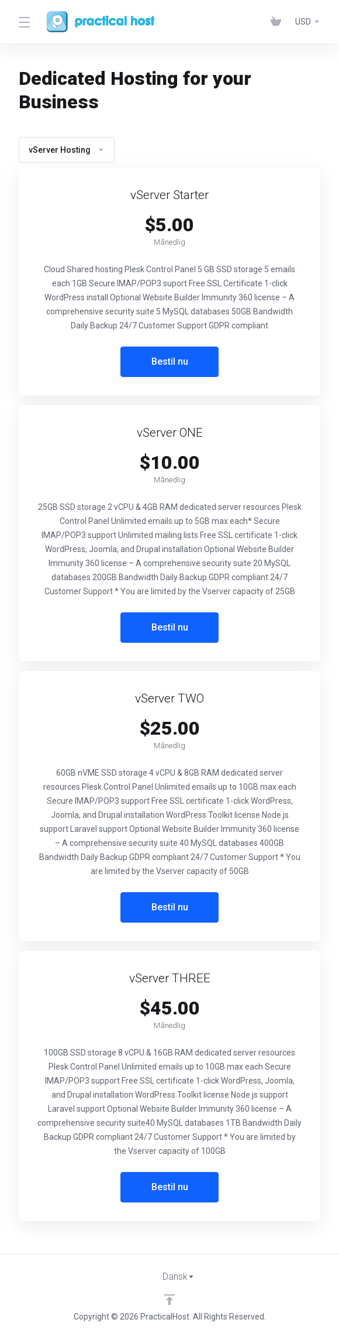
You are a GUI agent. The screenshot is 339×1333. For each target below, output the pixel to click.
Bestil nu (169, 361)
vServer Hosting (67, 150)
